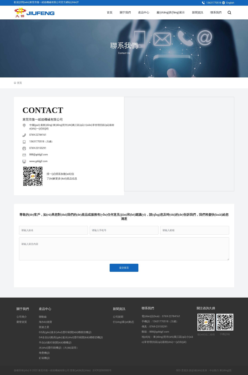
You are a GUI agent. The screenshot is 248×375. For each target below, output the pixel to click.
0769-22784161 (37, 134)
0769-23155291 (37, 148)
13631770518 (211, 2)
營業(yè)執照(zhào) (80, 370)
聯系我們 (124, 46)
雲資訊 (184, 370)
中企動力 (214, 370)
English (228, 2)
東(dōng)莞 (225, 370)
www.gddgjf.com (38, 161)
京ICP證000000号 (102, 370)
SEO (178, 370)
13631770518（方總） (41, 141)
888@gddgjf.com (38, 154)
